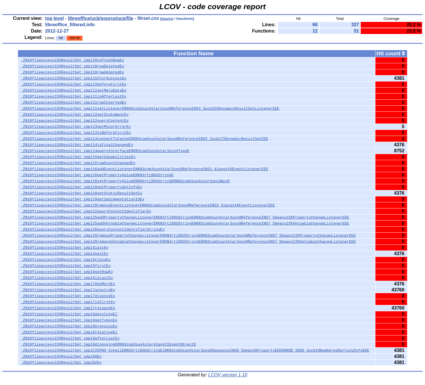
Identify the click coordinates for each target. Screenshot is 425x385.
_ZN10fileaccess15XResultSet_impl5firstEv (66, 265)
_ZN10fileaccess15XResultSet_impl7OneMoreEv (68, 284)
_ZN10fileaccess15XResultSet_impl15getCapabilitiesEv (78, 157)
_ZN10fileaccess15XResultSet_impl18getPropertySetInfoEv (81, 187)
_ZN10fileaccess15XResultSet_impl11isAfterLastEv (74, 96)
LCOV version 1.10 (227, 374)
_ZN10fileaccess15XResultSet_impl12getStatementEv (75, 114)
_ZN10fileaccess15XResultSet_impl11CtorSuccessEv (74, 78)
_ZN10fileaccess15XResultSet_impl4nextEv (64, 253)
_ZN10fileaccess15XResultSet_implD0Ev (61, 356)
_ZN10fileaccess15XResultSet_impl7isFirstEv (68, 302)
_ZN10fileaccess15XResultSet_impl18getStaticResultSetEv (81, 193)
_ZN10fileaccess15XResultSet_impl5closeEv (66, 259)
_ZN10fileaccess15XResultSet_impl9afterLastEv (70, 338)
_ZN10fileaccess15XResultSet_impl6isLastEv (67, 277)
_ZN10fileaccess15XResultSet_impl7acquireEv (68, 290)
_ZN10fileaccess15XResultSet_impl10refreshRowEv (72, 60)
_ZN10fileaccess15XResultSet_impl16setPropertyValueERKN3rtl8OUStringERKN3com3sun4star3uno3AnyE (125, 181)
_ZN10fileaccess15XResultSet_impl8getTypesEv (69, 320)
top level (54, 18)
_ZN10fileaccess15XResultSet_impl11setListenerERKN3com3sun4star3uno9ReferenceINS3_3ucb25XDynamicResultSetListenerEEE (150, 108)
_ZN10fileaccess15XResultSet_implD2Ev (61, 362)
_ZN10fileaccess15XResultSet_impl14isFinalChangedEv (77, 144)
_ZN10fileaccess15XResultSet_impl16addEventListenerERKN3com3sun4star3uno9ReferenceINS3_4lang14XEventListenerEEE (144, 169)
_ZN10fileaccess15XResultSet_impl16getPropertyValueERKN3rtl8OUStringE (97, 175)
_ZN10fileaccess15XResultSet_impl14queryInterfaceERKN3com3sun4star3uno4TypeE (105, 150)
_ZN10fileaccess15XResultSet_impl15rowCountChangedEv (78, 163)
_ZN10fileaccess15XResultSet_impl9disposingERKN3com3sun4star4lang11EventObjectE (108, 344)
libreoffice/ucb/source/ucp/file (100, 18)
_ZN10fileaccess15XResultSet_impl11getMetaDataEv (74, 90)
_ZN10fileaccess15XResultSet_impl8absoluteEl (69, 314)
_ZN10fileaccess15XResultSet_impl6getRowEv (67, 271)
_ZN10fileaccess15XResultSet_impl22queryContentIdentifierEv (86, 211)
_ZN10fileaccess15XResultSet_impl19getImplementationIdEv (82, 199)
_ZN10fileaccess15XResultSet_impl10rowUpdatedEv (72, 72)
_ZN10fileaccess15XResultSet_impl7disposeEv (68, 296)
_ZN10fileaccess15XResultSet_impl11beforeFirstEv (74, 84)
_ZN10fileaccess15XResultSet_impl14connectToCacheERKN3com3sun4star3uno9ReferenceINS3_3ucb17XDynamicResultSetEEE (144, 138)
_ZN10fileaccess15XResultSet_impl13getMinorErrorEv (76, 126)
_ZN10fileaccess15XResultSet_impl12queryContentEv (75, 120)
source (167, 18)
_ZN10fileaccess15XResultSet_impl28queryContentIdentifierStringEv (93, 229)
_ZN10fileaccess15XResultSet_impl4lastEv (64, 247)
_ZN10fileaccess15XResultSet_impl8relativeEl (69, 332)
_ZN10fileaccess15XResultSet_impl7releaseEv (68, 308)
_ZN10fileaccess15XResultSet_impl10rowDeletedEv (72, 66)
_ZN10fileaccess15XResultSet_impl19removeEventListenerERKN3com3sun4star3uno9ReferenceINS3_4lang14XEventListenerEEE (148, 205)
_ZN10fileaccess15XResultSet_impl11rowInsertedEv (74, 102)
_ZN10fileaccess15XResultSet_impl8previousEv (69, 326)
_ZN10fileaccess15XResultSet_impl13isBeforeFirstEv (76, 132)
